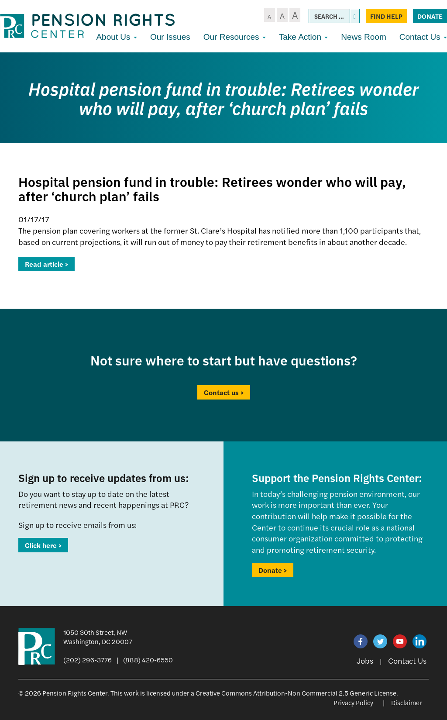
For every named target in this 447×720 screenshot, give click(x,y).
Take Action (303, 36)
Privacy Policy (353, 702)
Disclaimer (406, 702)
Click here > (43, 545)
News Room (363, 36)
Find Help (386, 16)
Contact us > (224, 392)
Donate (430, 16)
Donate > (272, 570)
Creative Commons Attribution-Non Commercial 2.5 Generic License (296, 692)
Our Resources (234, 36)
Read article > (46, 264)
